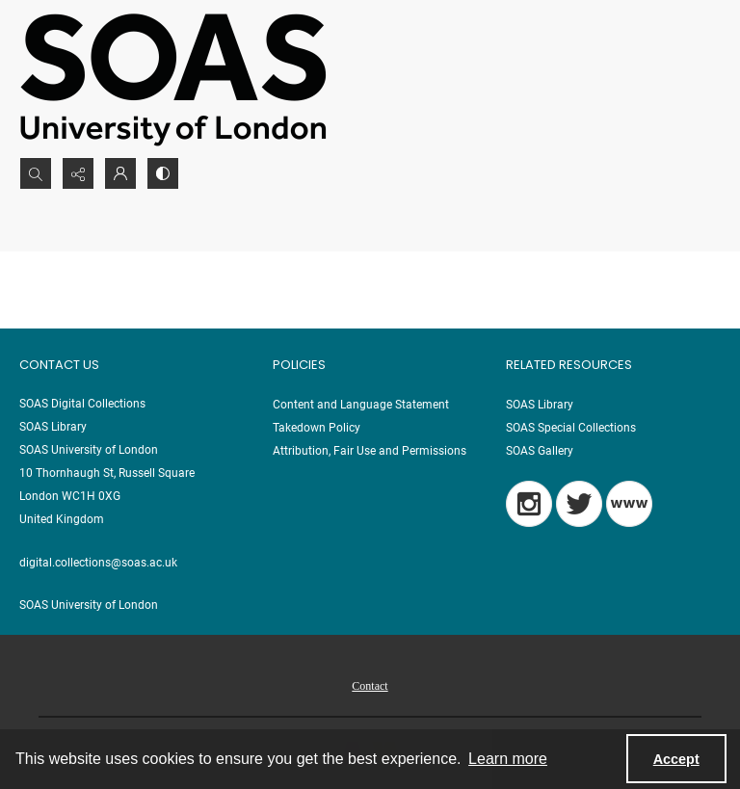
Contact (369, 686)
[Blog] (629, 504)
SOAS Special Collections (571, 427)
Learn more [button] (507, 758)
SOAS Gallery (539, 451)
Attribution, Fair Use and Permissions (369, 451)
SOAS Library (539, 404)
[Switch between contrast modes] (162, 173)
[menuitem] (369, 685)
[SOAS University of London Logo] (173, 78)
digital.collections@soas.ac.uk (98, 562)
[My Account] (120, 173)
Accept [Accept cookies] (676, 759)
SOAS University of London (88, 605)
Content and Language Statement (361, 404)
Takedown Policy (316, 427)
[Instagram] (529, 504)
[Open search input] (35, 173)
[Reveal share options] (78, 173)
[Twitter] (579, 504)
